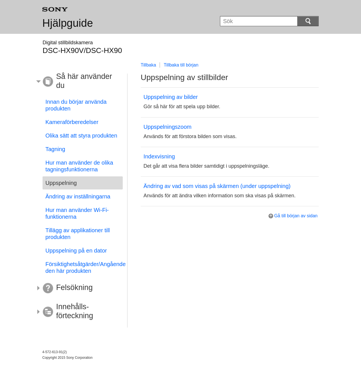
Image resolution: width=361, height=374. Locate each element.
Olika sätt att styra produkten (81, 135)
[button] (78, 81)
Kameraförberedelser (71, 122)
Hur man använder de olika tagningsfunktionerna (79, 166)
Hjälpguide (67, 23)
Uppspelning (61, 183)
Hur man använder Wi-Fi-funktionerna (77, 213)
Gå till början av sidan (296, 215)
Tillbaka (148, 65)
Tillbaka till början (181, 65)
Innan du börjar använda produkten (76, 105)
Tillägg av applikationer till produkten (77, 233)
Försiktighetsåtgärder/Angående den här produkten (84, 267)
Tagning (55, 149)
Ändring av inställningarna (77, 196)
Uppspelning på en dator (76, 250)
